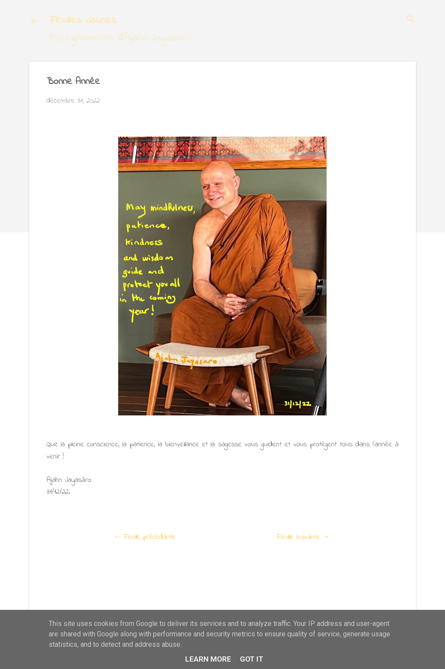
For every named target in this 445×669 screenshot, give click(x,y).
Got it (251, 659)
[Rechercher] (410, 20)
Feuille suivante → (303, 537)
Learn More (208, 659)
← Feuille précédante (145, 537)
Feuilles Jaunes (83, 20)
